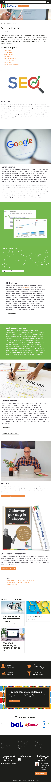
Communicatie (39, 746)
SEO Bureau (7, 62)
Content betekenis (9, 60)
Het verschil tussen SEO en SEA (10, 122)
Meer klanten (38, 744)
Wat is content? (7, 427)
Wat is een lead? (22, 744)
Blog (36, 742)
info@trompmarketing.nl (10, 763)
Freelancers (4, 748)
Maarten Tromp (39, 748)
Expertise (20, 748)
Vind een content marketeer (10, 433)
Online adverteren (23, 746)
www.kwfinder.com (11, 584)
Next (48, 723)
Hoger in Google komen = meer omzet (12, 271)
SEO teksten (7, 56)
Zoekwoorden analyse (10, 58)
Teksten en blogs (11, 313)
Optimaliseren (8, 52)
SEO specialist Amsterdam (11, 64)
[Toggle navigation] (48, 2)
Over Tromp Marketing (24, 742)
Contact (3, 744)
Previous (1, 723)
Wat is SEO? (7, 50)
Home (2, 742)
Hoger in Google (8, 54)
